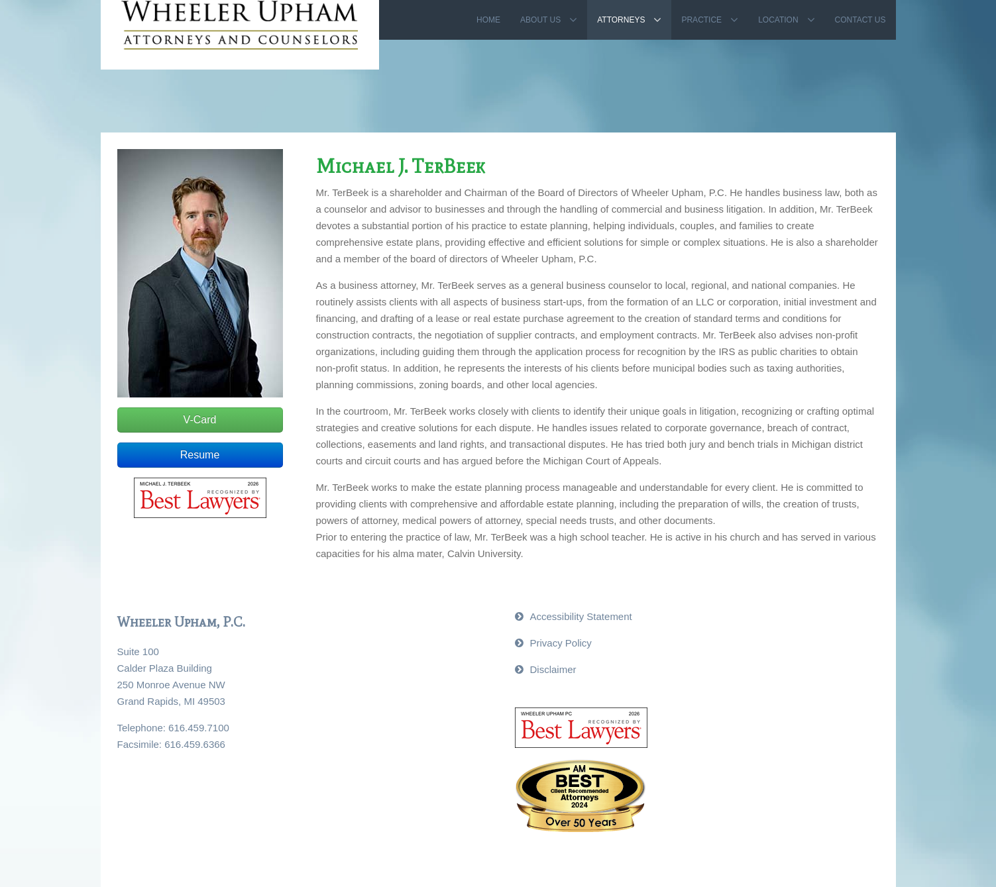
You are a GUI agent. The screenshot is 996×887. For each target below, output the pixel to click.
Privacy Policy (561, 643)
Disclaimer (553, 669)
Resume (200, 454)
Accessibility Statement (581, 616)
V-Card (200, 419)
